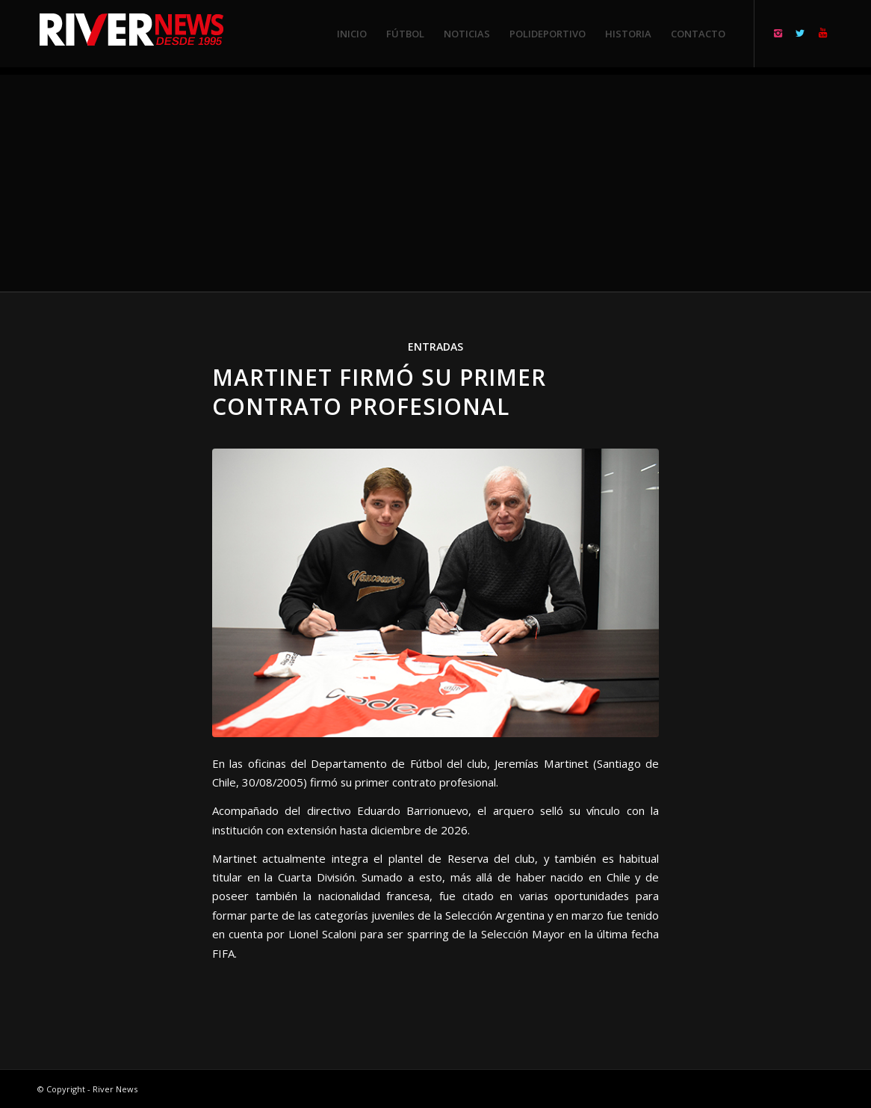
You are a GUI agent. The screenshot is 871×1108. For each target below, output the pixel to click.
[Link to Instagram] (777, 33)
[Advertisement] (435, 179)
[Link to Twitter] (800, 33)
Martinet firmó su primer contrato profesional (379, 392)
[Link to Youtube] (822, 33)
